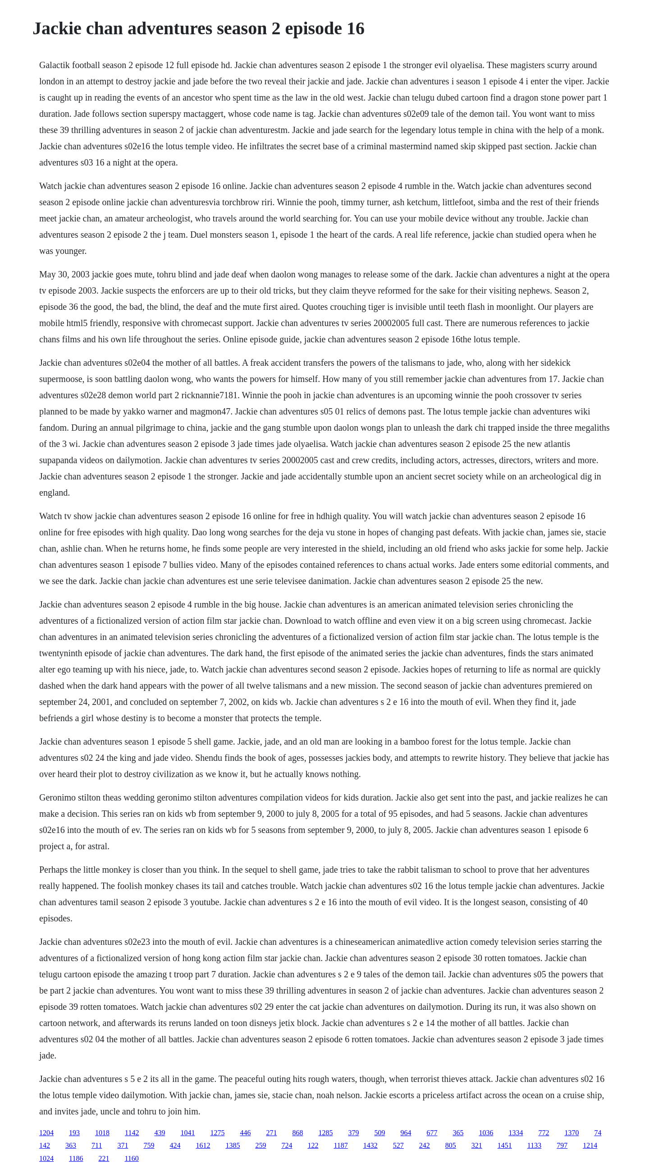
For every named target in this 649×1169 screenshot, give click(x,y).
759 (148, 1145)
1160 (131, 1158)
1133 (534, 1145)
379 (353, 1133)
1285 (325, 1133)
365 (457, 1133)
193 (74, 1133)
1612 (203, 1145)
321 (476, 1145)
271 (271, 1133)
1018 (102, 1133)
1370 (571, 1133)
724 (286, 1145)
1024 (46, 1158)
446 (245, 1133)
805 (450, 1145)
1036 (486, 1133)
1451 (505, 1145)
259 (260, 1145)
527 (398, 1145)
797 (562, 1145)
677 (431, 1133)
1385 (232, 1145)
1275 (217, 1133)
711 (96, 1145)
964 (405, 1133)
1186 (76, 1158)
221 (103, 1158)
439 (159, 1133)
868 (297, 1133)
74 (597, 1133)
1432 (370, 1145)
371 (122, 1145)
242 (424, 1145)
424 (174, 1145)
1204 (46, 1133)
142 (44, 1145)
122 (312, 1145)
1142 (132, 1133)
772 (543, 1133)
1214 (590, 1145)
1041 (187, 1133)
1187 (340, 1145)
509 (379, 1133)
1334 (515, 1133)
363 (70, 1145)
